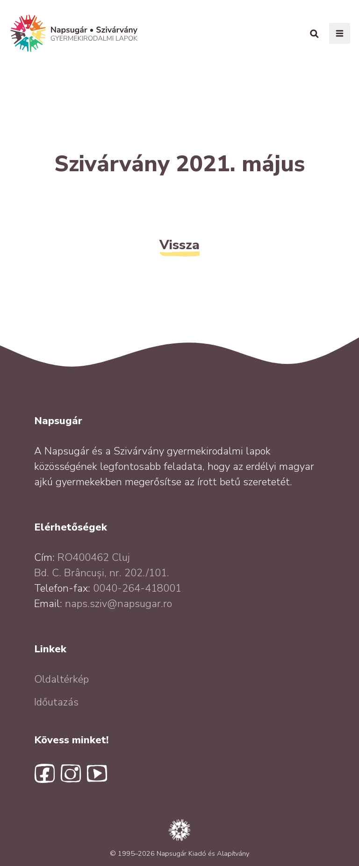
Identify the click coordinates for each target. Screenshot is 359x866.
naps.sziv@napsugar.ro (118, 604)
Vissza (179, 245)
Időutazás (56, 702)
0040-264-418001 (137, 588)
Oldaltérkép (61, 679)
